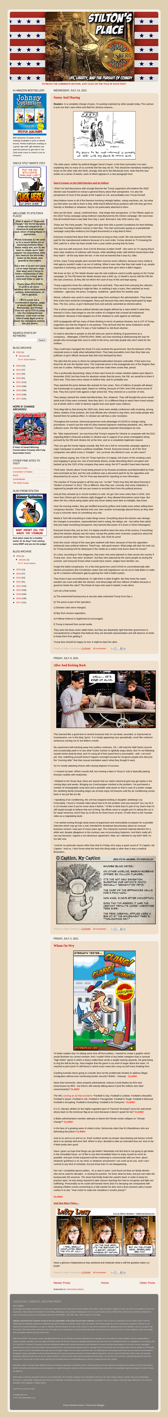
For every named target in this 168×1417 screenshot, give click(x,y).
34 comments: (100, 929)
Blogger (100, 1405)
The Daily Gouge (21, 483)
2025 (18, 366)
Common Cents (20, 468)
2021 (18, 382)
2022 (18, 378)
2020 (18, 386)
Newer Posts (62, 1282)
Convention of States (23, 472)
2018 (18, 394)
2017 (18, 398)
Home (105, 1282)
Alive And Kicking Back (70, 665)
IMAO (15, 475)
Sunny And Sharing (67, 97)
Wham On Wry (64, 945)
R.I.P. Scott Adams (27, 359)
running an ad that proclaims (78, 1095)
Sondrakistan (19, 479)
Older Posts (147, 1282)
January (23, 356)
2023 (18, 374)
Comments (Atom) (75, 1289)
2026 (18, 352)
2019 (18, 390)
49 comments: (100, 1272)
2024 (18, 370)
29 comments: (100, 648)
